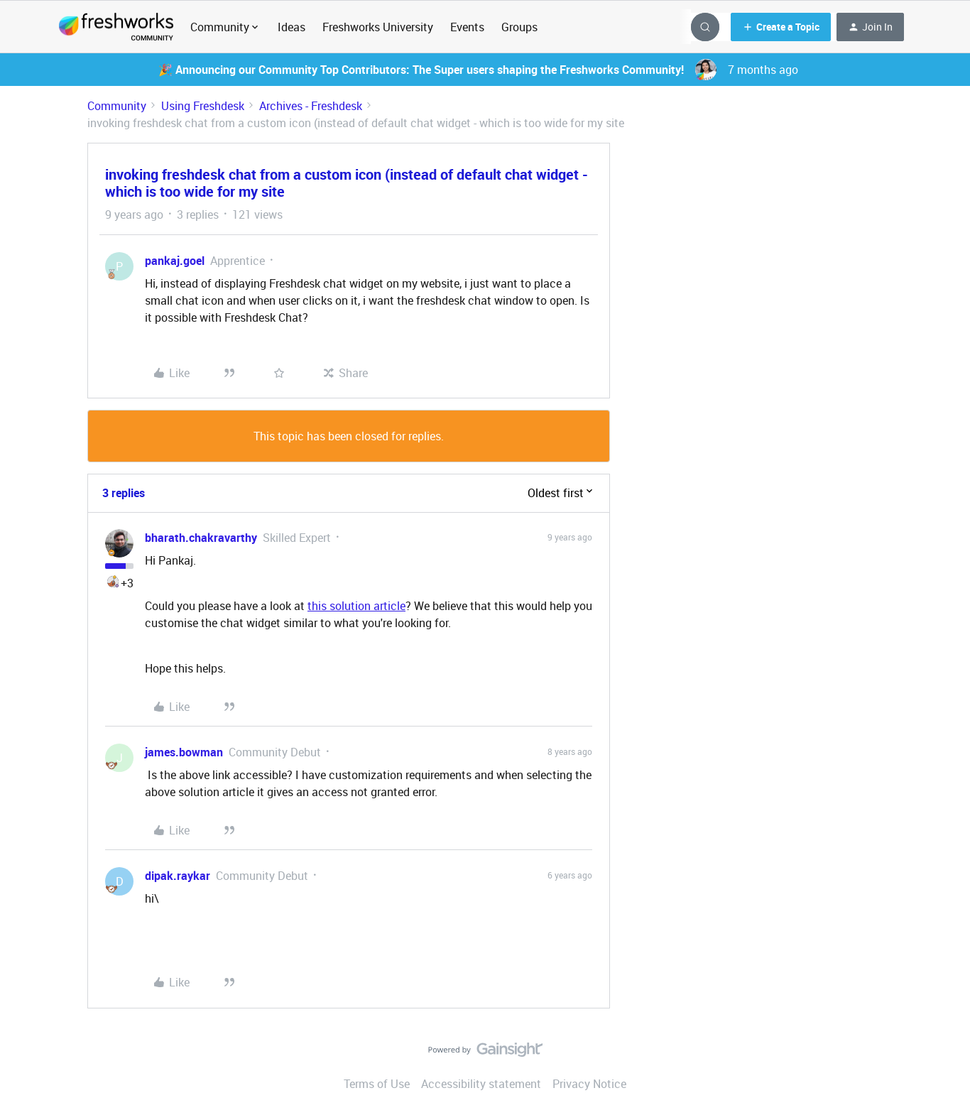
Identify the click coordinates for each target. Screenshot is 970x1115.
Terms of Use (377, 1084)
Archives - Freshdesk (310, 106)
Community (116, 106)
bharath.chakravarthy (201, 537)
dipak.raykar (177, 875)
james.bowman (184, 752)
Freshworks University (377, 27)
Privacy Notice (589, 1084)
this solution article (356, 606)
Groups (519, 27)
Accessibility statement (481, 1084)
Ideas (291, 27)
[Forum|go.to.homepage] (116, 27)
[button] (781, 27)
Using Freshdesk (202, 106)
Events (467, 27)
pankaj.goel (175, 260)
